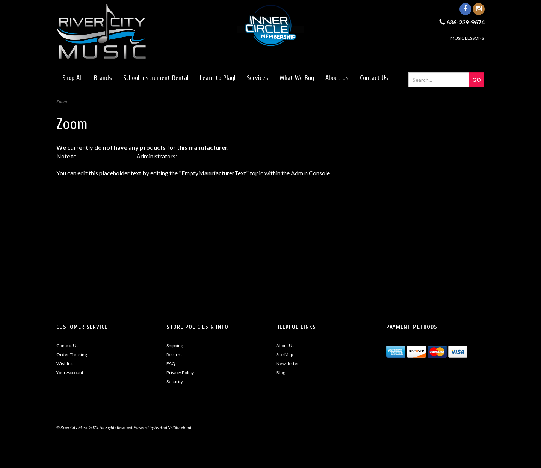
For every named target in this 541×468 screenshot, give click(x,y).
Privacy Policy (180, 372)
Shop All (72, 78)
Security (174, 381)
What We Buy (297, 78)
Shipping (174, 345)
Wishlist (64, 363)
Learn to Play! (218, 78)
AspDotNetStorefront (106, 156)
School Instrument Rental (156, 78)
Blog (280, 372)
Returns (174, 354)
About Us (337, 78)
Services (257, 78)
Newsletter (287, 363)
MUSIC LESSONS (467, 38)
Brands (103, 78)
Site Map (284, 354)
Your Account (69, 372)
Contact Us (374, 78)
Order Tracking (71, 354)
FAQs (172, 363)
